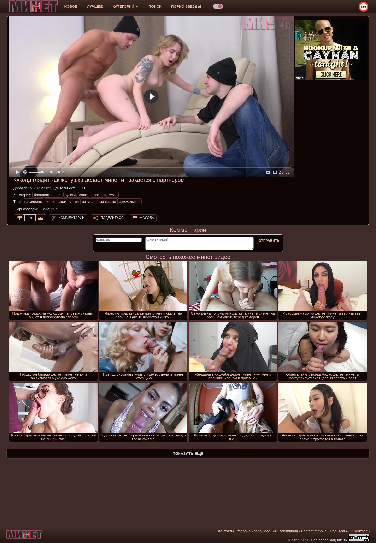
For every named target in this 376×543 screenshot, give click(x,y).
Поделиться (111, 218)
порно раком (55, 201)
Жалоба (147, 218)
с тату (74, 201)
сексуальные (130, 201)
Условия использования (257, 531)
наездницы (33, 201)
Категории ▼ (126, 6)
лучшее (95, 6)
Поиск (155, 6)
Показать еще (187, 454)
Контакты (226, 531)
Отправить (268, 241)
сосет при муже (105, 195)
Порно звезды (186, 6)
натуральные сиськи (99, 201)
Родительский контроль (350, 531)
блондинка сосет (48, 195)
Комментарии (72, 218)
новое (70, 6)
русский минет (77, 195)
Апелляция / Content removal (303, 531)
